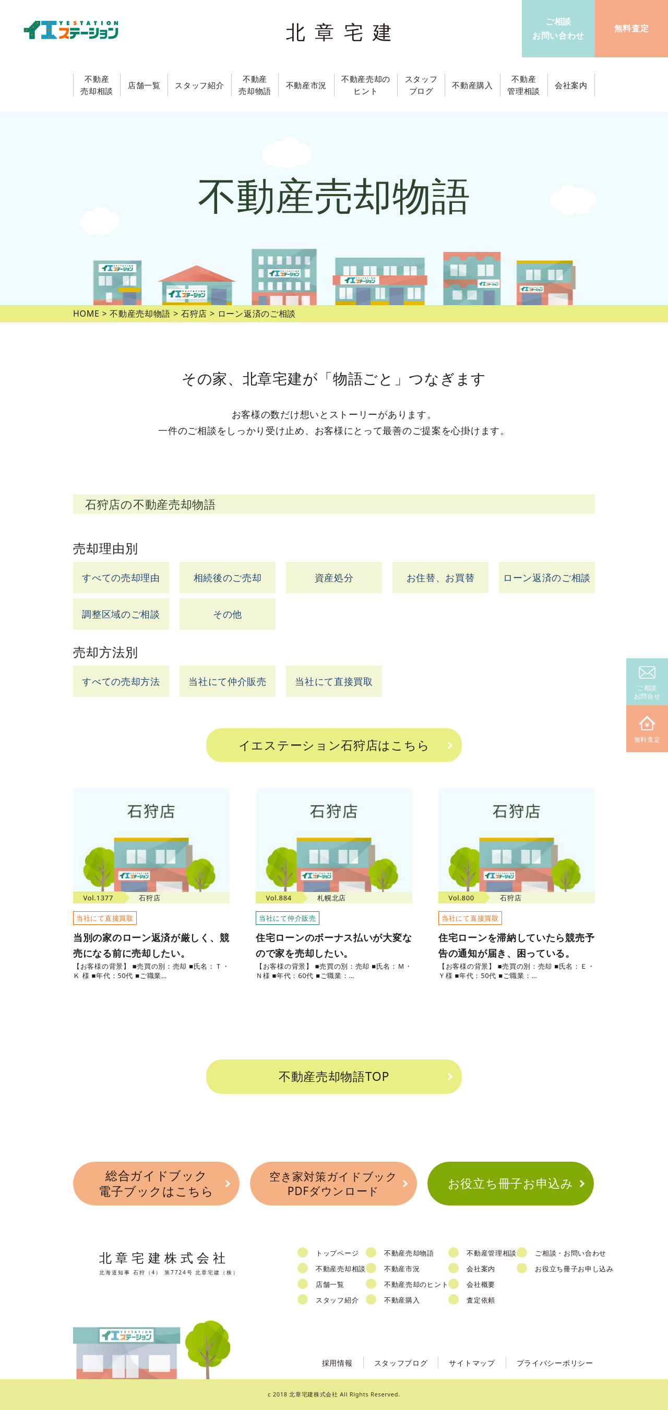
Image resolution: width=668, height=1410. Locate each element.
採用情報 (337, 1363)
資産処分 (334, 577)
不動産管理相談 (492, 1253)
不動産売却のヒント (416, 1284)
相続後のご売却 (228, 577)
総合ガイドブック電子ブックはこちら (156, 1183)
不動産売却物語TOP (334, 1076)
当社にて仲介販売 (227, 681)
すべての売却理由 (121, 577)
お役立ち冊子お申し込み (574, 1268)
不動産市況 (306, 85)
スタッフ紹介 (337, 1300)
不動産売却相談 (341, 1268)
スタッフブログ (401, 1363)
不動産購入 (402, 1300)
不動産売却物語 (409, 1253)
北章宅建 (344, 31)
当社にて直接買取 (334, 681)
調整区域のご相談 (121, 614)
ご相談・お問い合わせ (570, 1253)
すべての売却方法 (121, 681)
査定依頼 (481, 1300)
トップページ (337, 1253)
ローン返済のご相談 (547, 577)
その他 (227, 614)
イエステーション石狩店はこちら (334, 745)
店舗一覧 (330, 1284)
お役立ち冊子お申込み (511, 1183)
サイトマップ (472, 1363)
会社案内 (481, 1268)
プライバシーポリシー (555, 1363)
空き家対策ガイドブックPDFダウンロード (333, 1183)
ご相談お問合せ (647, 683)
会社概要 (481, 1284)
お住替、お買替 (441, 577)
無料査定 (647, 730)
